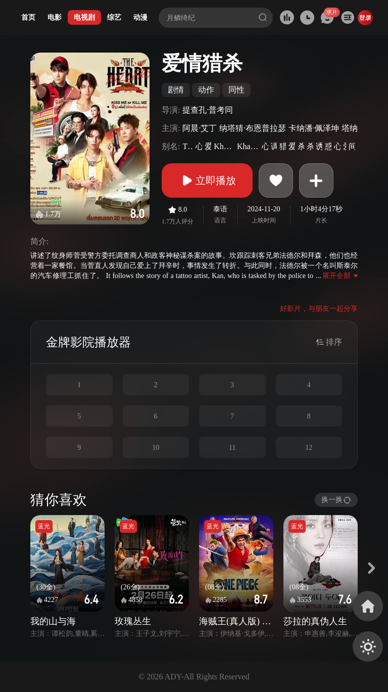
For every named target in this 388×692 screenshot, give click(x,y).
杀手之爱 (310, 146)
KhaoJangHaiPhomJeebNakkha (224, 146)
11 (232, 447)
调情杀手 (274, 146)
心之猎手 (337, 146)
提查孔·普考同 (207, 110)
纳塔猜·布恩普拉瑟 (252, 128)
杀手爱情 (301, 146)
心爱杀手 (265, 146)
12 (308, 447)
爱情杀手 (208, 146)
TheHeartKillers (187, 146)
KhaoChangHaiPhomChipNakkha (248, 146)
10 (155, 447)
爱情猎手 (291, 146)
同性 (236, 89)
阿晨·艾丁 (199, 128)
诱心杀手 (319, 146)
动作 (206, 89)
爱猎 (344, 146)
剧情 (176, 89)
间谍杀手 (352, 146)
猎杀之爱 (282, 146)
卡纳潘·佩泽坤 (313, 128)
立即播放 (207, 180)
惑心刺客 (328, 146)
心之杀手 (199, 146)
